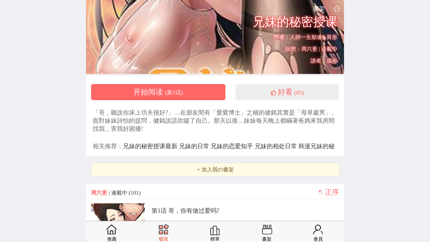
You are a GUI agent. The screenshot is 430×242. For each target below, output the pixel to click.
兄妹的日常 (195, 146)
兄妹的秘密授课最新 (151, 146)
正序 (332, 192)
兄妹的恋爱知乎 (233, 146)
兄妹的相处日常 (277, 146)
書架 (319, 8)
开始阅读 (158, 92)
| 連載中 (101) (115, 193)
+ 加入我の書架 (215, 170)
